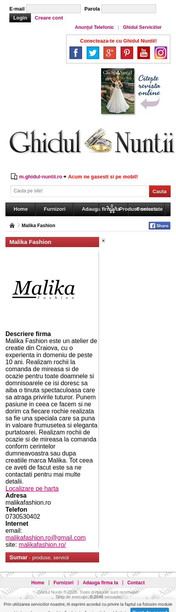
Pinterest (127, 52)
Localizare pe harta (32, 488)
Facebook (75, 52)
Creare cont (49, 18)
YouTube (143, 52)
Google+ (109, 52)
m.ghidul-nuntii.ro (40, 177)
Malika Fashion (38, 225)
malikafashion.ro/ (42, 544)
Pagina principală (12, 225)
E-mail (17, 9)
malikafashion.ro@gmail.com (45, 537)
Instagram (161, 52)
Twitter (93, 52)
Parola (92, 9)
